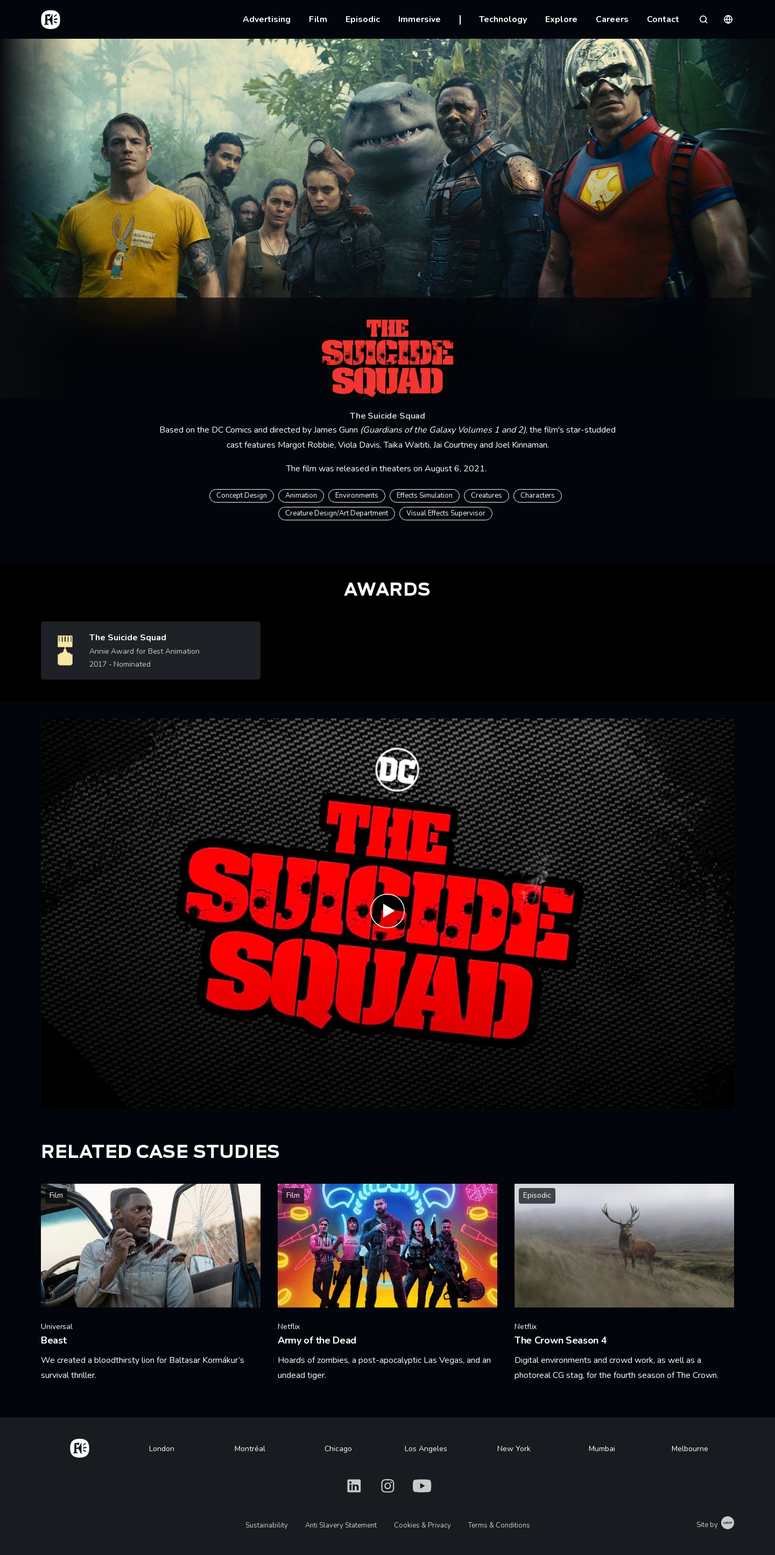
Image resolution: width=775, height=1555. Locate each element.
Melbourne (690, 1449)
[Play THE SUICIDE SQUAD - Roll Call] (387, 913)
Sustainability (266, 1525)
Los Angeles (426, 1449)
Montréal (250, 1449)
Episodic (363, 19)
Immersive (419, 19)
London (161, 1449)
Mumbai (602, 1449)
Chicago (338, 1449)
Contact (663, 19)
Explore (561, 19)
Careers (612, 19)
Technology (503, 19)
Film (318, 19)
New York (514, 1449)
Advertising (267, 19)
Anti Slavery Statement (341, 1525)
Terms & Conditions (499, 1525)
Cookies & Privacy (422, 1525)
